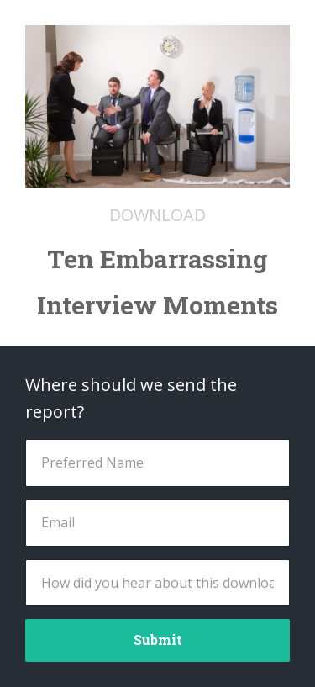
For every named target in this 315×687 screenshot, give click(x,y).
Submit (158, 639)
